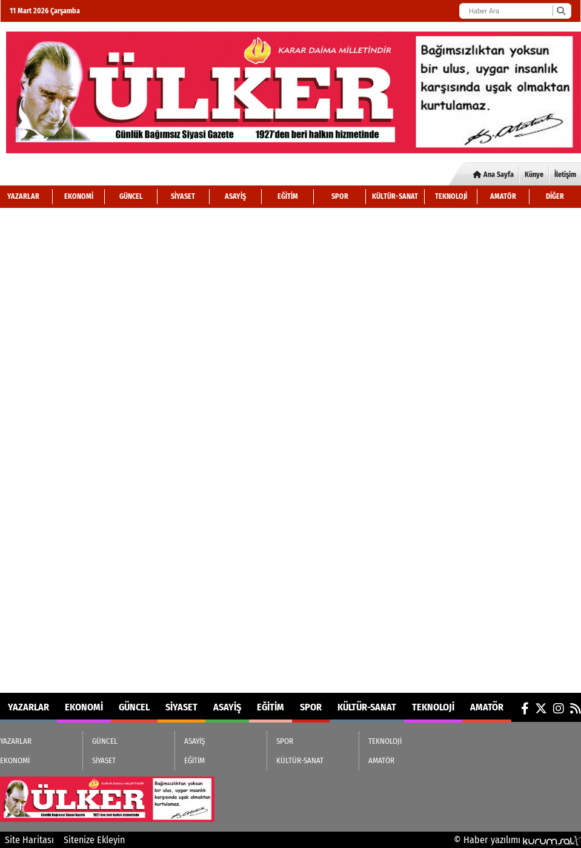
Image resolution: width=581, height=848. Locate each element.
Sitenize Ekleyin (94, 840)
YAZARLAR (23, 196)
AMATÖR (503, 196)
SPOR (339, 196)
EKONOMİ (78, 196)
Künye (534, 174)
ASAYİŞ (235, 196)
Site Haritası (29, 840)
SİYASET (183, 196)
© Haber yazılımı (517, 840)
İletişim (565, 174)
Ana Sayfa (493, 174)
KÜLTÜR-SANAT (395, 196)
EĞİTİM (287, 196)
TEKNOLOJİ (451, 196)
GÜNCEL (131, 196)
